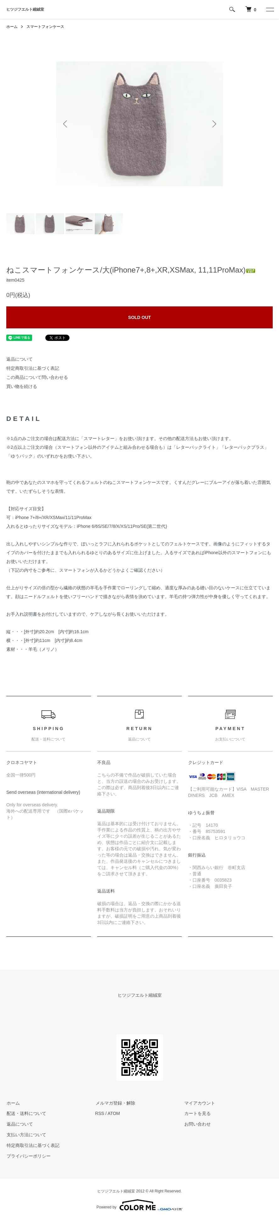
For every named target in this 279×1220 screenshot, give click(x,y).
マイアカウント (199, 1103)
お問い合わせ (197, 1124)
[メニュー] (269, 9)
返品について (19, 359)
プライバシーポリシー (28, 1156)
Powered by (139, 1205)
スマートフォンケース (45, 26)
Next (213, 124)
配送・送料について (26, 1113)
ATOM (114, 1113)
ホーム (12, 26)
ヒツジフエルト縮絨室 (25, 9)
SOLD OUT (139, 317)
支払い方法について (26, 1134)
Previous (65, 124)
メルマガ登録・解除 (115, 1103)
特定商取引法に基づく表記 (32, 368)
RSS (99, 1113)
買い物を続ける (21, 386)
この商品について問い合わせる (37, 377)
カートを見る (197, 1113)
